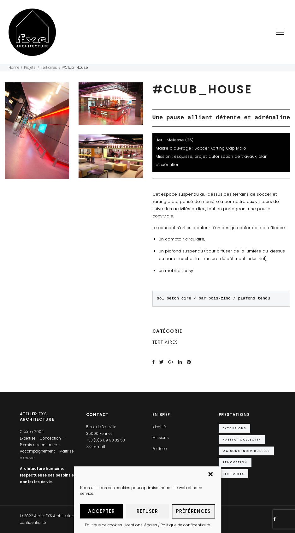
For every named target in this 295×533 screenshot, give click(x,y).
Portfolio (159, 448)
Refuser (147, 511)
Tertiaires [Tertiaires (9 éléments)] (233, 473)
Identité (159, 426)
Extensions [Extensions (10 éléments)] (234, 428)
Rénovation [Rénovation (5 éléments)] (234, 462)
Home (14, 67)
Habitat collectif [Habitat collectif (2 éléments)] (241, 439)
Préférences (193, 511)
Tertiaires (49, 67)
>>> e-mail (95, 446)
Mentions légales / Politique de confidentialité (167, 525)
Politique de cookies (103, 525)
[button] (211, 475)
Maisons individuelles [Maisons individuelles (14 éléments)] (246, 451)
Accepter (101, 511)
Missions (160, 437)
